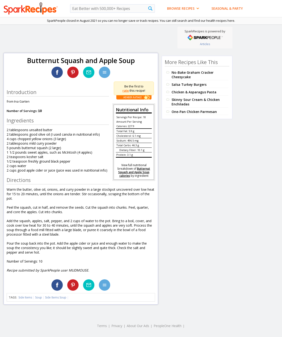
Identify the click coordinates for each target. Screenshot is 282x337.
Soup (38, 297)
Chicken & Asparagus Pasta (194, 92)
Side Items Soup (55, 297)
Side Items (25, 297)
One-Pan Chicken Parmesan (194, 111)
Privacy (116, 326)
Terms (102, 326)
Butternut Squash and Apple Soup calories (134, 172)
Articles (205, 44)
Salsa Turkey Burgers (189, 84)
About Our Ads (138, 326)
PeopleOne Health (167, 326)
